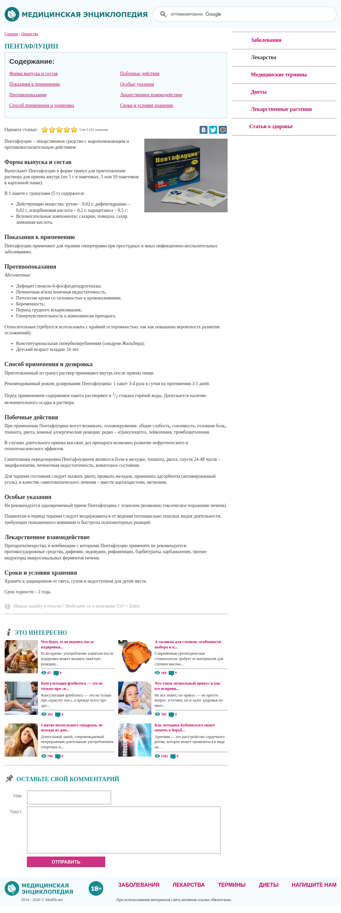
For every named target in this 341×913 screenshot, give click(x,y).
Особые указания (137, 84)
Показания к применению (34, 84)
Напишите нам (314, 893)
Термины (232, 893)
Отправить (66, 869)
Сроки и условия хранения (146, 105)
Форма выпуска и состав (33, 73)
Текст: (16, 811)
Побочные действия (139, 73)
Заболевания (138, 893)
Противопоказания (27, 94)
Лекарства (189, 893)
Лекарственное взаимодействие (151, 94)
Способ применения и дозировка (41, 105)
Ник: (18, 795)
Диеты (269, 893)
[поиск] (245, 14)
